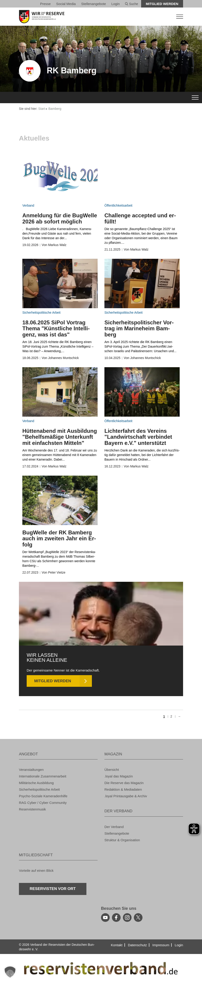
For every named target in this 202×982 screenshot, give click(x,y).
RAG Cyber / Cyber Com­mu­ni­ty (43, 803)
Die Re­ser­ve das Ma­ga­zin (124, 783)
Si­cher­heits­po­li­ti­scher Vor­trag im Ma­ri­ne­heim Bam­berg (139, 328)
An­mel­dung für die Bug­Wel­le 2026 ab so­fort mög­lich (59, 218)
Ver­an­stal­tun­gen (31, 770)
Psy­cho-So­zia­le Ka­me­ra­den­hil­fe (43, 796)
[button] (10, 972)
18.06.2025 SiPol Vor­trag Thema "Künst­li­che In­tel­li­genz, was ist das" (56, 328)
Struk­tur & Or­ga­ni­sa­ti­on (122, 840)
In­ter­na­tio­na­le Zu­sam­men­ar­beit (42, 776)
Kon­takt (116, 945)
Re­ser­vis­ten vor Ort (53, 889)
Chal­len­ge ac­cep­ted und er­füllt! (140, 218)
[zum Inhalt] (60, 176)
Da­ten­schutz (137, 945)
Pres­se (45, 4)
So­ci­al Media (66, 4)
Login (115, 4)
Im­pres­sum (160, 945)
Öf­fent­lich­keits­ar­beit (118, 205)
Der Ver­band (114, 827)
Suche (131, 4)
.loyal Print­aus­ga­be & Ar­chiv (125, 796)
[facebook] (116, 917)
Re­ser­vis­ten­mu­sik (32, 809)
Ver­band (28, 205)
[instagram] (127, 917)
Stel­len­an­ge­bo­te (93, 4)
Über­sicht (111, 770)
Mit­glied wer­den (162, 4)
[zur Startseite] (101, 17)
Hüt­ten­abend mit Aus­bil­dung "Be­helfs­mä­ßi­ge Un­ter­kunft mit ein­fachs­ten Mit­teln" (59, 437)
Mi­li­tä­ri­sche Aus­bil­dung (36, 783)
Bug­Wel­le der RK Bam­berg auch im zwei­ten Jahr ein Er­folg (59, 538)
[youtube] (105, 917)
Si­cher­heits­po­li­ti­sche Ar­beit (41, 312)
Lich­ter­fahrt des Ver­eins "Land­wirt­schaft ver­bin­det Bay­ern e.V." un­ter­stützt (138, 437)
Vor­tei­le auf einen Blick (36, 870)
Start (41, 108)
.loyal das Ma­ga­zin (118, 776)
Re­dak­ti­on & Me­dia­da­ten (123, 789)
